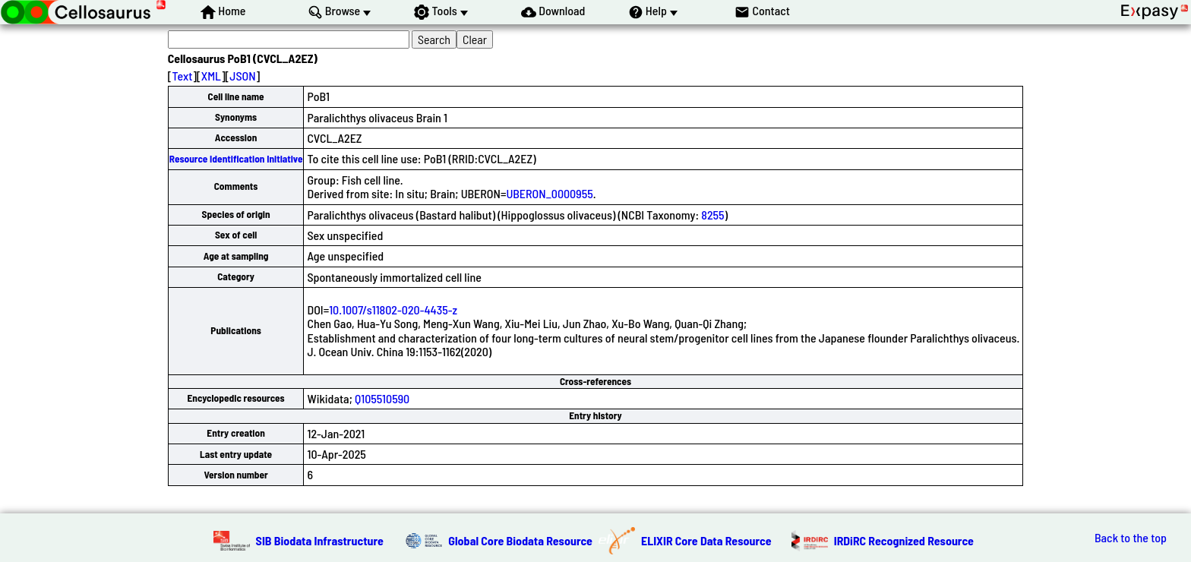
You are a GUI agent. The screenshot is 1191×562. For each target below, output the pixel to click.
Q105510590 (382, 398)
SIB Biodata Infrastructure (320, 540)
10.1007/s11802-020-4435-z (393, 309)
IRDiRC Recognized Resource (904, 540)
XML (211, 75)
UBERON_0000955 (549, 193)
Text (182, 75)
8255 (712, 214)
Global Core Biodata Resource (520, 540)
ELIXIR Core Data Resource (706, 540)
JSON (242, 75)
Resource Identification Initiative (236, 159)
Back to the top (1131, 538)
